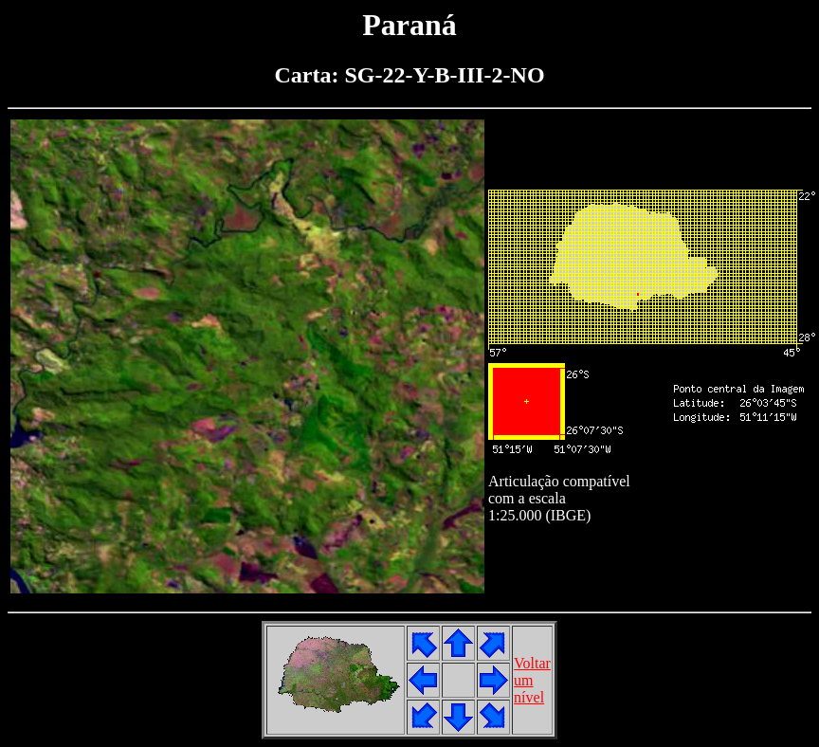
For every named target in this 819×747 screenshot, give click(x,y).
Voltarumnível (532, 680)
